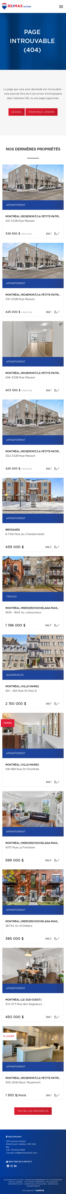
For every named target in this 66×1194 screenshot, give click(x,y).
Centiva (39, 1190)
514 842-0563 (18, 1150)
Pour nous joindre (41, 112)
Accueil (16, 112)
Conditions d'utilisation (35, 1184)
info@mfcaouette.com (26, 1153)
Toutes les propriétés (33, 1111)
